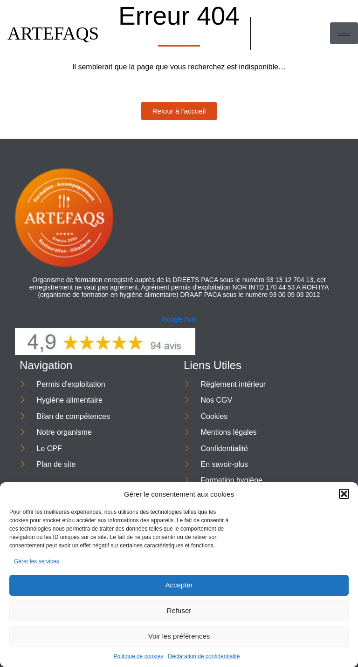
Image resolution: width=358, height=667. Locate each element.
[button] (344, 494)
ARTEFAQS (53, 33)
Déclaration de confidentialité (204, 656)
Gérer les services (36, 561)
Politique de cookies (139, 656)
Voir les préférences (179, 636)
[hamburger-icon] (344, 33)
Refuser (179, 610)
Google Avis (179, 319)
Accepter (179, 585)
